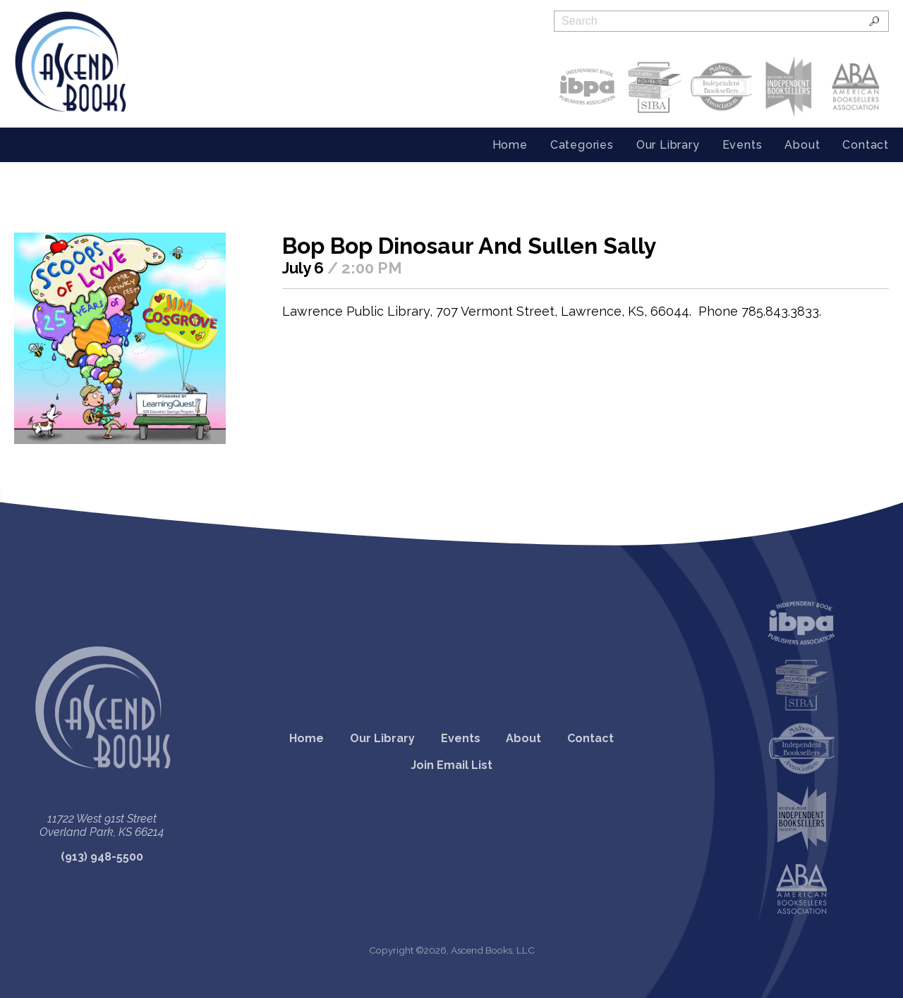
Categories (582, 145)
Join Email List (451, 765)
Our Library (668, 145)
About (802, 145)
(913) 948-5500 (102, 856)
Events (742, 145)
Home (510, 145)
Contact (865, 145)
